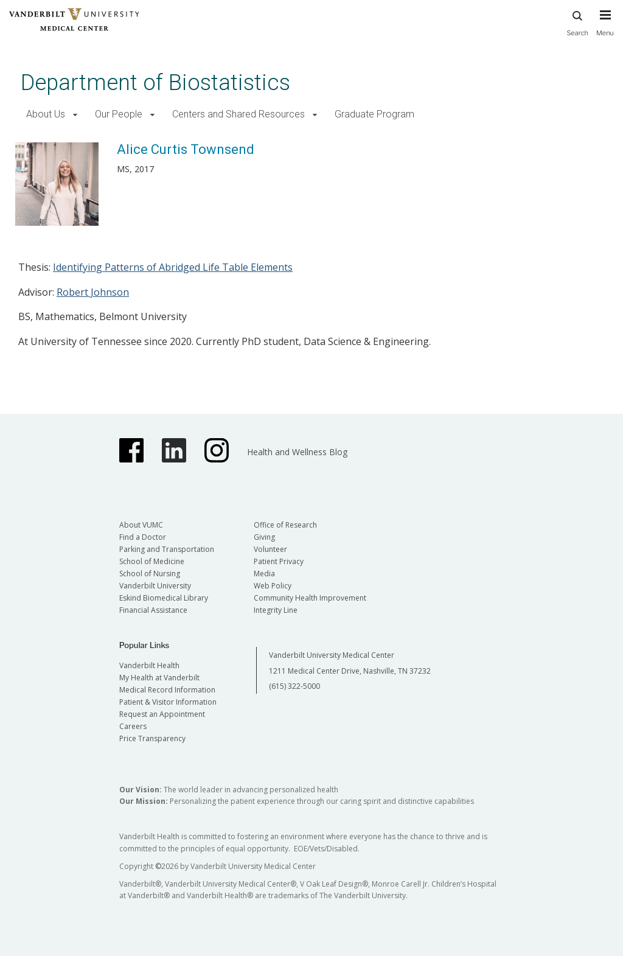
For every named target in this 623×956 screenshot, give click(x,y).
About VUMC (141, 525)
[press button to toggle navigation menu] (605, 28)
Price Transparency (152, 738)
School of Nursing (149, 573)
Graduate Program (374, 114)
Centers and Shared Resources (238, 114)
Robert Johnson (93, 292)
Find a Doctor (142, 537)
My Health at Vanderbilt (159, 677)
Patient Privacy (279, 561)
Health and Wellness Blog (297, 452)
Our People (118, 114)
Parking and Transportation (166, 549)
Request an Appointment (162, 714)
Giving (264, 537)
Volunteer (270, 549)
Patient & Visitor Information (168, 702)
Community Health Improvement (310, 598)
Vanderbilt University (155, 586)
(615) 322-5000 (294, 686)
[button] (75, 114)
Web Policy (272, 586)
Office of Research (285, 525)
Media (264, 573)
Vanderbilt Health (149, 665)
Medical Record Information (167, 690)
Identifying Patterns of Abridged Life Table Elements (173, 267)
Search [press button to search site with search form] (577, 21)
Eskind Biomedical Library (163, 598)
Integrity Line (276, 610)
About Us (45, 114)
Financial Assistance (153, 610)
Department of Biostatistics (155, 82)
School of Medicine (151, 561)
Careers (133, 726)
